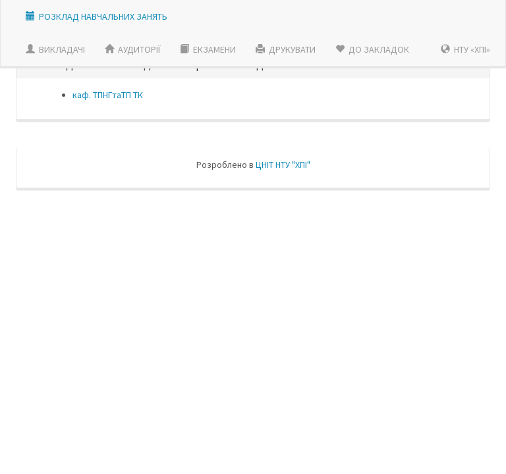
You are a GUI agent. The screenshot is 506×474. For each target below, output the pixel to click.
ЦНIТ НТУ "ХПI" (283, 165)
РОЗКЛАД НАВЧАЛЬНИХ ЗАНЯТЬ (103, 16)
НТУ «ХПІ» (465, 49)
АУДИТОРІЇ (132, 49)
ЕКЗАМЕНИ (208, 49)
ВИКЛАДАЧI (55, 49)
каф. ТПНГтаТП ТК (107, 95)
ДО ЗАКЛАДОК (372, 49)
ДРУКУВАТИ (286, 49)
